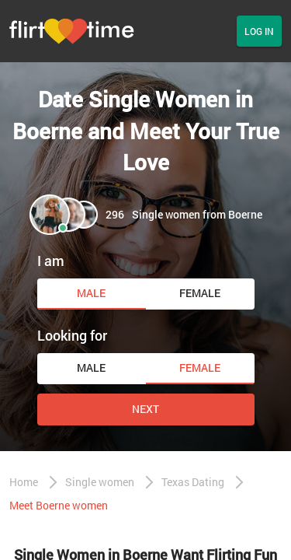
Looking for (72, 335)
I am (50, 260)
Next (145, 408)
